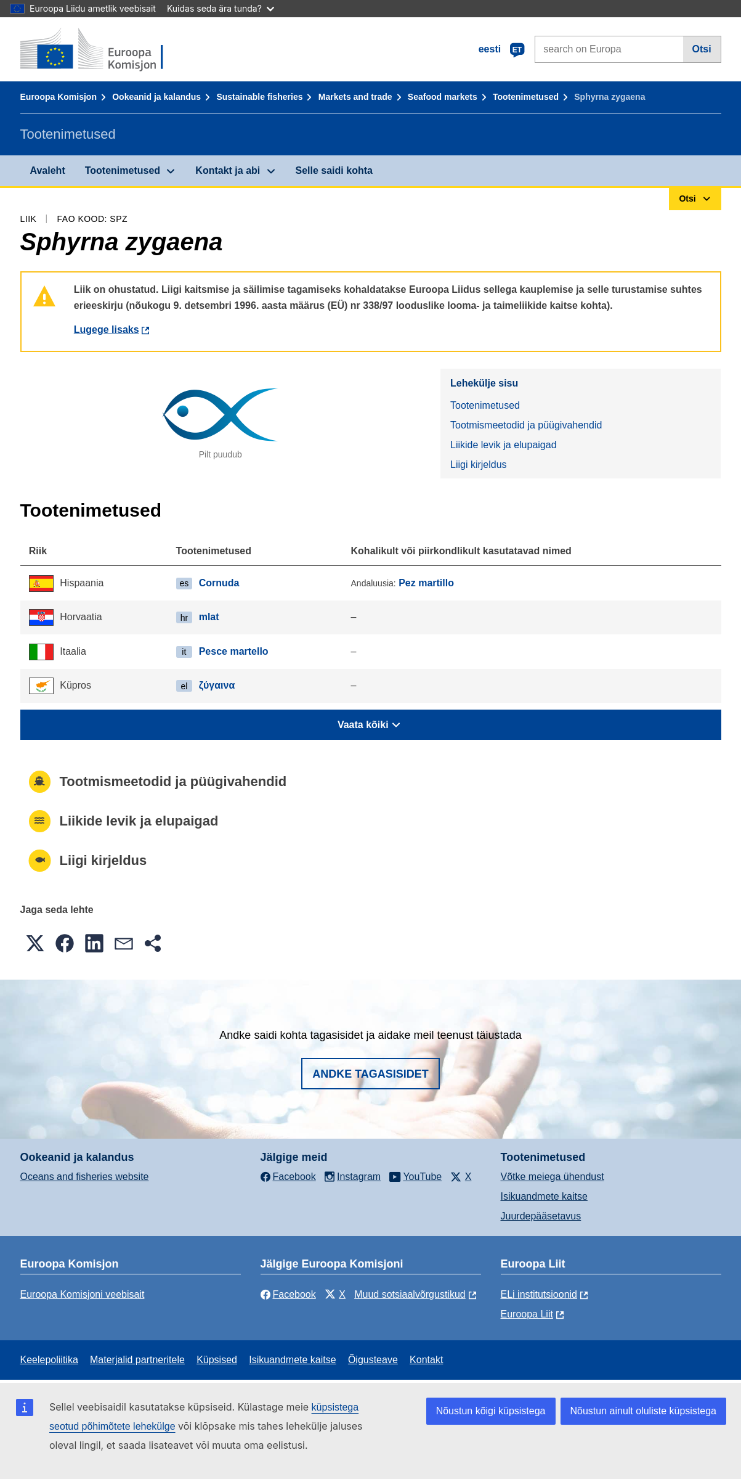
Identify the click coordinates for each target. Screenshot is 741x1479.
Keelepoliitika (49, 1359)
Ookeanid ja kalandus (156, 97)
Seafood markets (442, 97)
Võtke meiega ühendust (552, 1176)
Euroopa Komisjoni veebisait (82, 1294)
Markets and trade (355, 97)
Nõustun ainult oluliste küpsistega (643, 1411)
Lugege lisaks (106, 329)
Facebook (288, 1294)
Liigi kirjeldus (478, 464)
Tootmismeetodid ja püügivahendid (526, 425)
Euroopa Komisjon (58, 97)
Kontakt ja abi (227, 170)
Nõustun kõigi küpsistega (491, 1411)
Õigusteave (373, 1359)
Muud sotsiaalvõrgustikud (410, 1294)
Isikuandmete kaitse (544, 1196)
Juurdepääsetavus (541, 1216)
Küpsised (216, 1359)
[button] (35, 943)
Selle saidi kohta (334, 170)
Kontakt (426, 1359)
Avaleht (47, 170)
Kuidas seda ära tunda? (220, 8)
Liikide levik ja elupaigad (503, 445)
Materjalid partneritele (137, 1359)
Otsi (701, 49)
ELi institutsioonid (539, 1294)
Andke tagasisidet (370, 1074)
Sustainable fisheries (259, 97)
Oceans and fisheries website (84, 1176)
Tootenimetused (526, 97)
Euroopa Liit (527, 1314)
